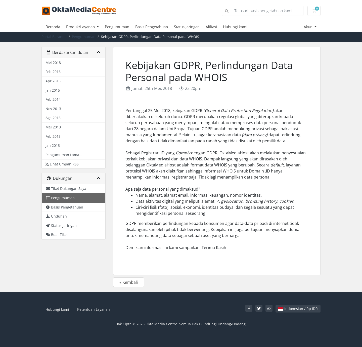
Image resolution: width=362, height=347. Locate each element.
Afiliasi (211, 26)
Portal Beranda (54, 36)
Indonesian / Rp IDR (298, 308)
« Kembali (128, 282)
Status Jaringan (187, 26)
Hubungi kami (235, 26)
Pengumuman (117, 26)
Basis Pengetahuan (151, 26)
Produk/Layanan (81, 26)
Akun (308, 26)
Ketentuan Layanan (93, 309)
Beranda (53, 26)
